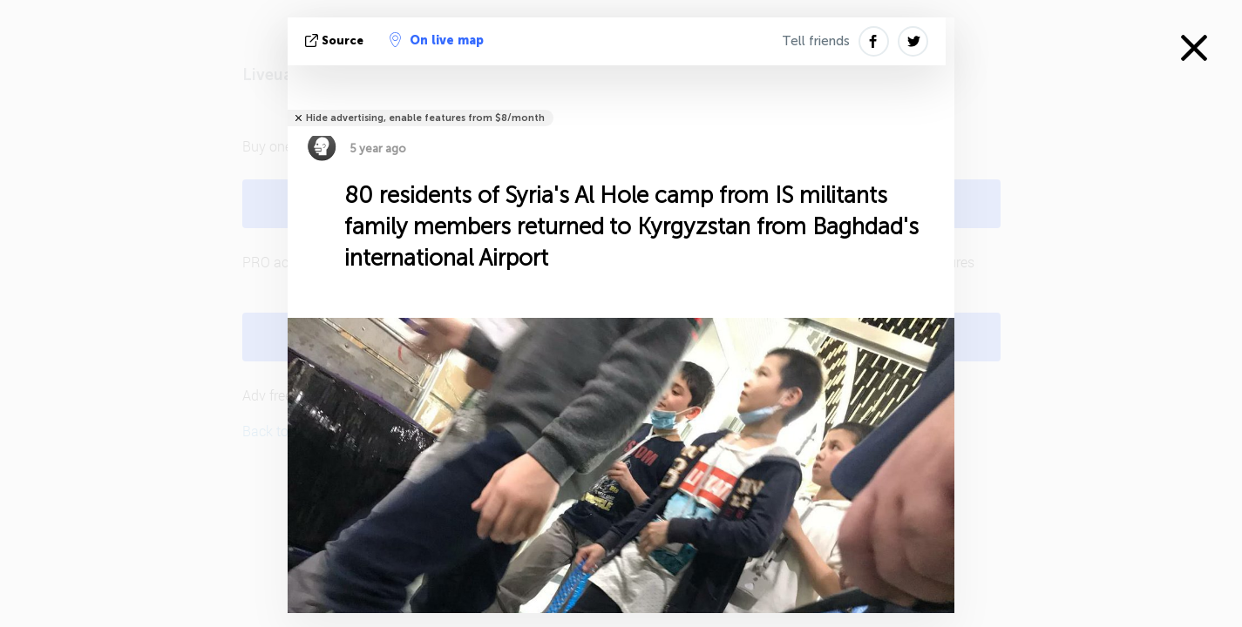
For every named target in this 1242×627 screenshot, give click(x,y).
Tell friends (816, 41)
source (336, 40)
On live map (437, 40)
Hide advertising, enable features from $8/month (425, 118)
